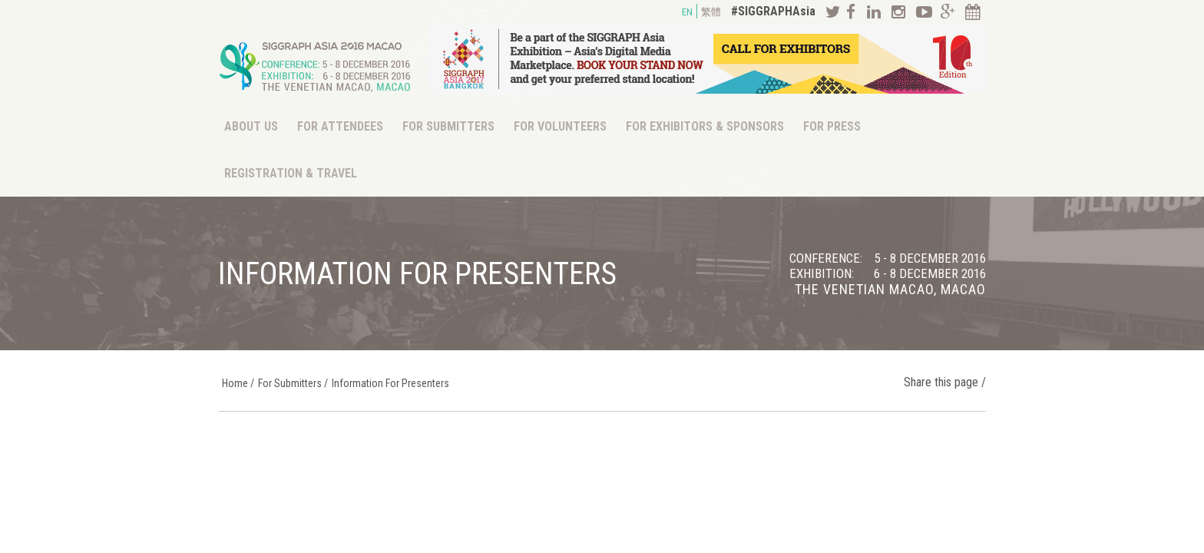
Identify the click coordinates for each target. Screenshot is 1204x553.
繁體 (711, 12)
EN (687, 12)
